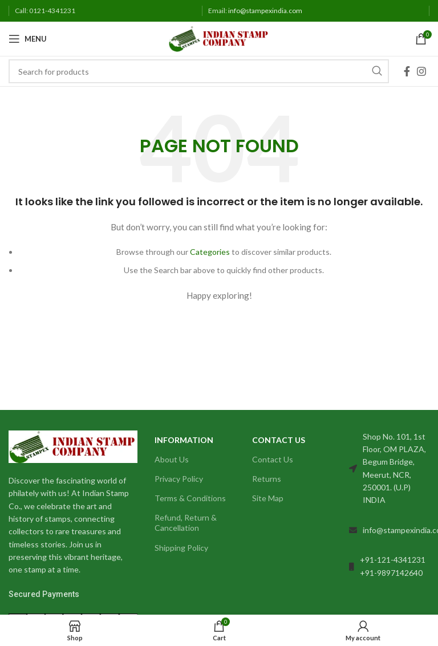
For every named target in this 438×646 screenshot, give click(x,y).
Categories (210, 252)
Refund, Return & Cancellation (186, 523)
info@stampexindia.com (265, 10)
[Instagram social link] (421, 71)
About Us (172, 459)
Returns (266, 479)
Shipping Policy (181, 547)
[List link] (389, 530)
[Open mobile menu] (27, 38)
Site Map (267, 498)
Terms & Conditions (190, 498)
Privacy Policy (179, 479)
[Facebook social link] (406, 71)
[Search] (199, 71)
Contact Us (272, 459)
